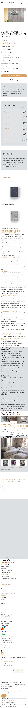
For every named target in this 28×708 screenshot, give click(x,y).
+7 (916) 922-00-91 (6, 643)
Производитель (8, 46)
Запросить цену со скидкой (14, 76)
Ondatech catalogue (8, 204)
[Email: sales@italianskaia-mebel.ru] (18, 3)
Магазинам (4, 587)
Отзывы (3, 599)
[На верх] (3, 696)
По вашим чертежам (6, 572)
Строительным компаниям (8, 589)
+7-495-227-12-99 (13, 307)
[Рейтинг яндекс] (6, 671)
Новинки (3, 568)
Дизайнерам (4, 591)
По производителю (6, 570)
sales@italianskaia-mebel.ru (11, 303)
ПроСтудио (13, 703)
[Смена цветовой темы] (21, 3)
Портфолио (4, 597)
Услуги (3, 581)
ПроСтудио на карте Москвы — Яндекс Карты (14, 557)
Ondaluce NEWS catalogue (10, 229)
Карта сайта (4, 688)
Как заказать (4, 583)
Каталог (2, 2)
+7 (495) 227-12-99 (6, 641)
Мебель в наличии (6, 566)
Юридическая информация (8, 593)
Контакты (3, 603)
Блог (2, 601)
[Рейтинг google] (18, 672)
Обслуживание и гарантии (8, 578)
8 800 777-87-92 (5, 639)
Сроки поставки (5, 576)
